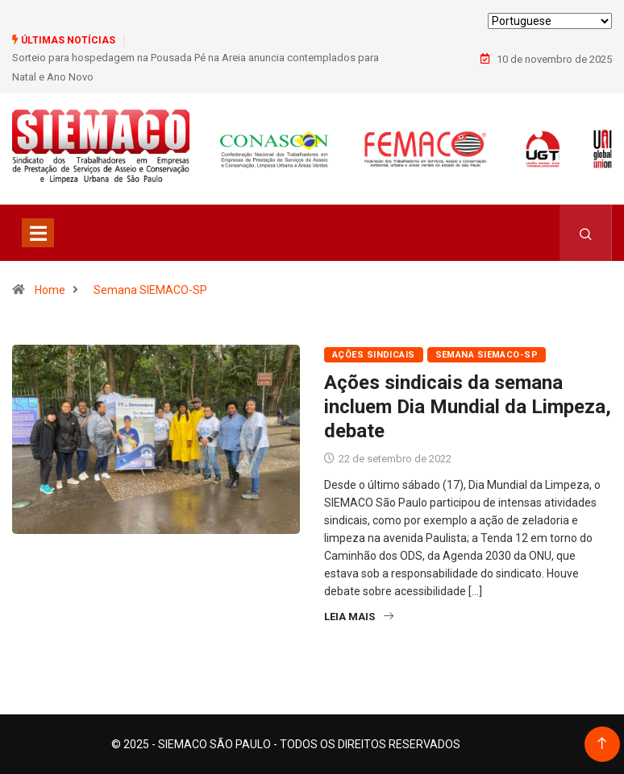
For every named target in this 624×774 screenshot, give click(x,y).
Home (50, 290)
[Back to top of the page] (602, 744)
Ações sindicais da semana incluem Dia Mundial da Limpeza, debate (467, 406)
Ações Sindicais (373, 355)
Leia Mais (358, 617)
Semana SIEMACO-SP (150, 290)
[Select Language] (550, 21)
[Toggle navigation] (38, 232)
